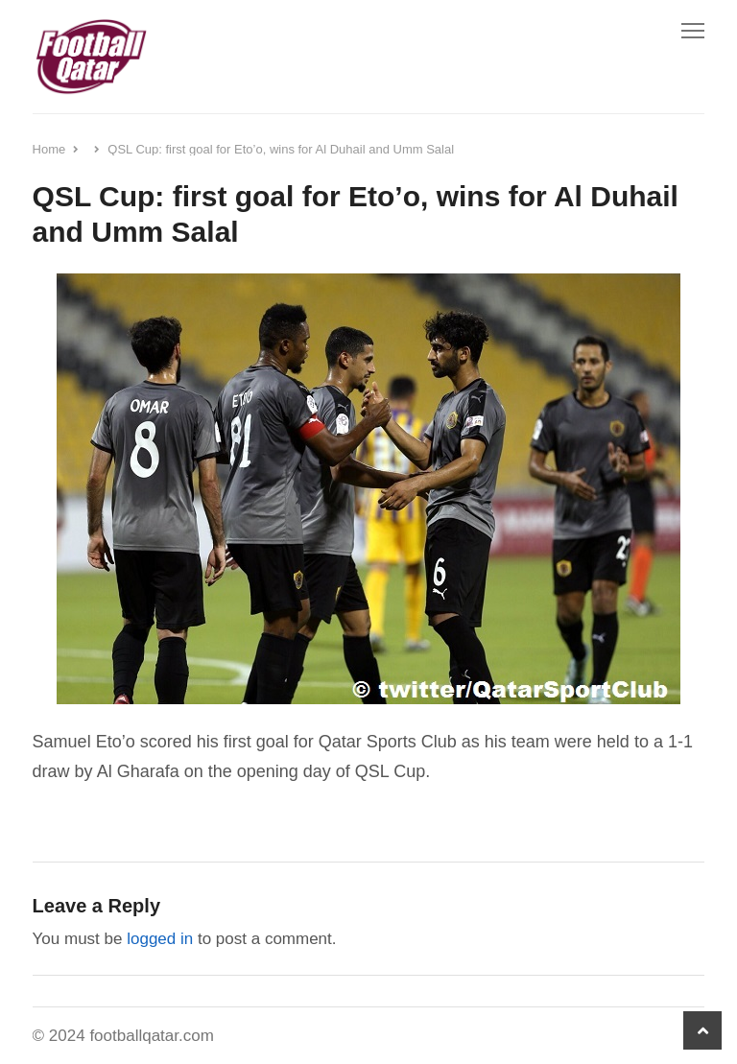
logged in (160, 939)
